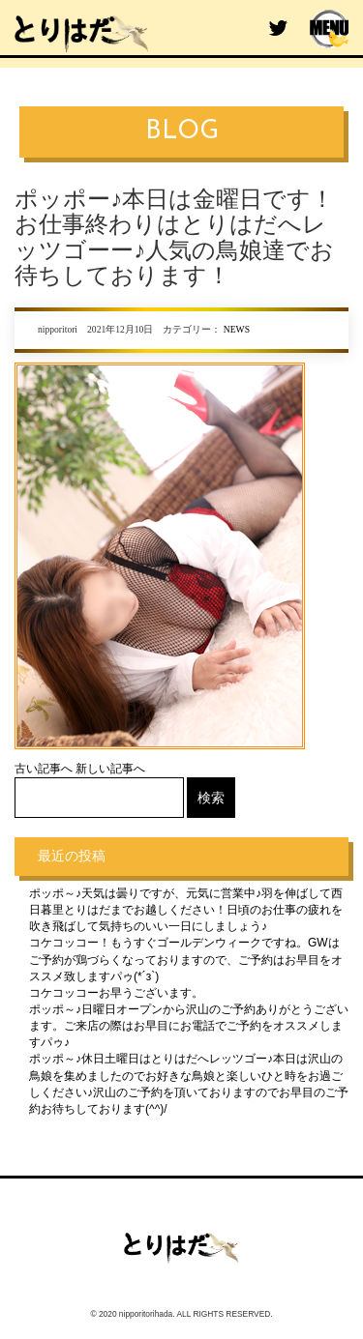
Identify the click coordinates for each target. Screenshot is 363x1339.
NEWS (237, 329)
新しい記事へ (110, 768)
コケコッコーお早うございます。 (116, 993)
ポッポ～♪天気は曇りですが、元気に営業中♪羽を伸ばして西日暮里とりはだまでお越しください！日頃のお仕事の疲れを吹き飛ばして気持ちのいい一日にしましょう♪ (186, 910)
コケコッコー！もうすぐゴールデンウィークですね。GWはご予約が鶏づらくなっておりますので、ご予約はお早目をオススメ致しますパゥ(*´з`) (186, 959)
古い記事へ (44, 768)
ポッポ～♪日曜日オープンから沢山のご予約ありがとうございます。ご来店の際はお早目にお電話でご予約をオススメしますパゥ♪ (188, 1026)
